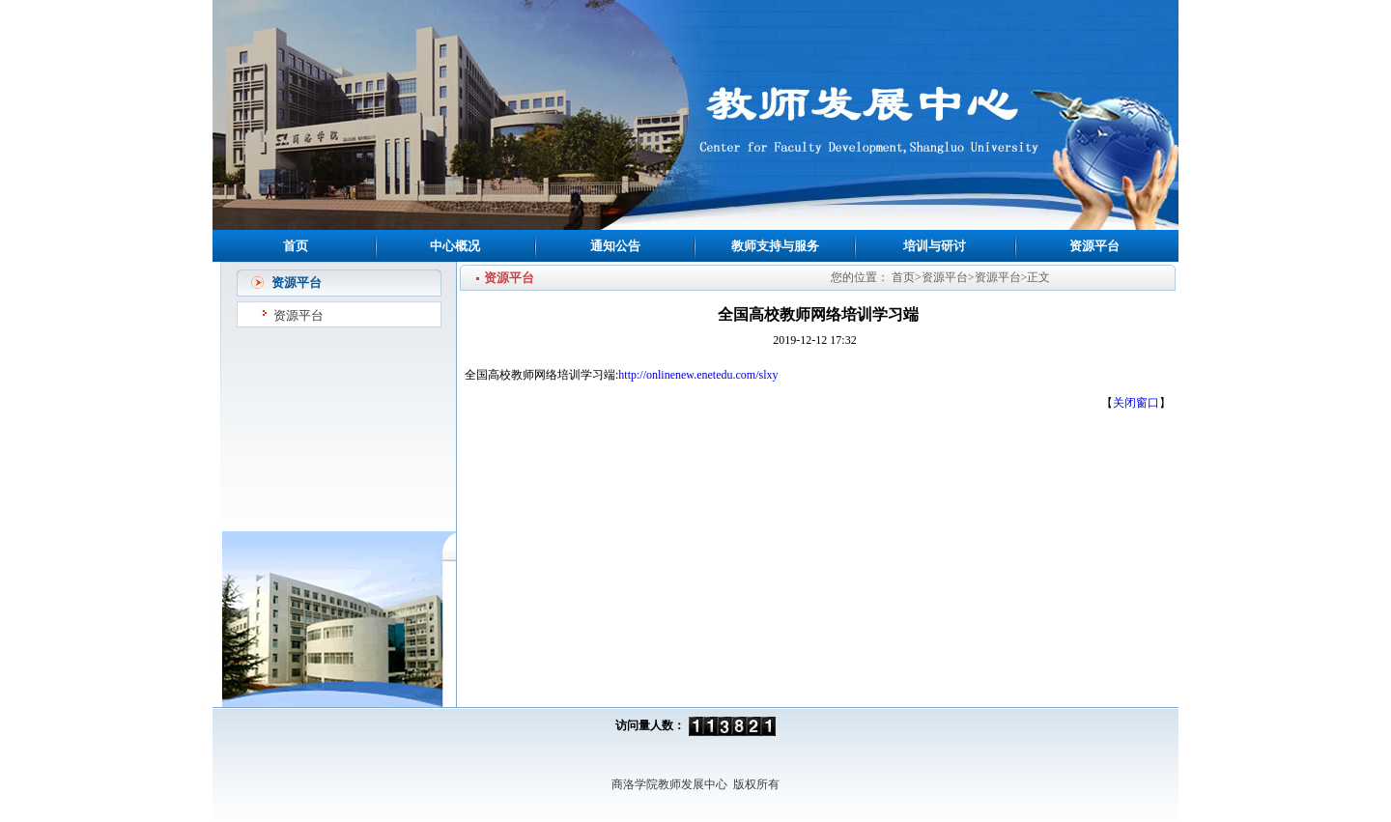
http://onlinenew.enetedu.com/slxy (698, 375)
